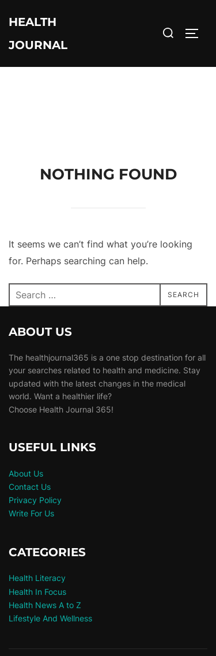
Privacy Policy (35, 500)
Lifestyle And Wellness (50, 618)
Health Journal (38, 33)
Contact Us (30, 487)
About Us (26, 473)
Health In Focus (37, 592)
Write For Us (31, 513)
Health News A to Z (45, 605)
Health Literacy (37, 578)
